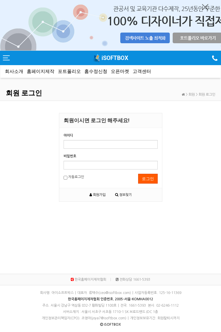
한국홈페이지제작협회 (88, 279)
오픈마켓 (120, 71)
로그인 (148, 178)
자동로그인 (74, 177)
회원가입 (97, 195)
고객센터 (142, 71)
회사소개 (14, 71)
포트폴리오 (69, 71)
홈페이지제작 (40, 71)
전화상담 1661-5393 (133, 279)
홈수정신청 (95, 71)
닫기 (205, 7)
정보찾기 (123, 195)
